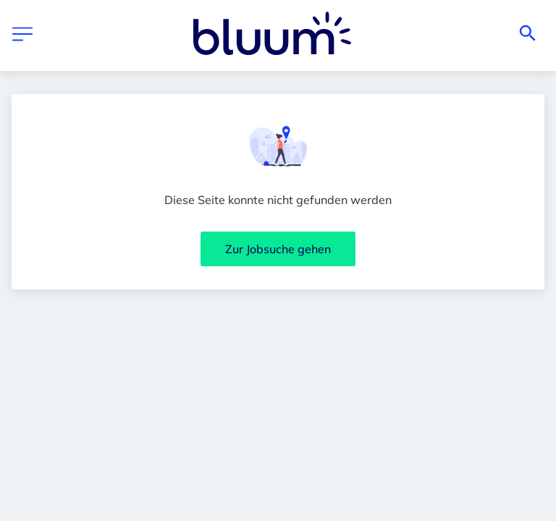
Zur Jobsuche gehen (278, 249)
